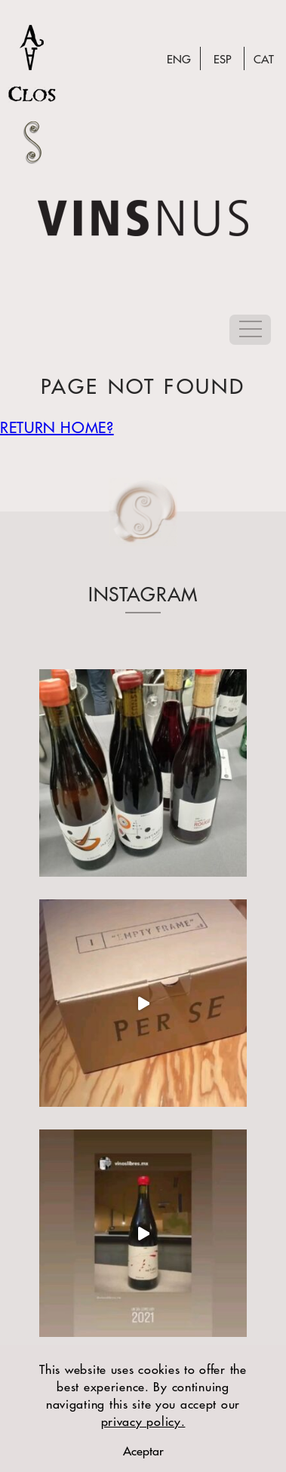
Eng (179, 58)
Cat (264, 58)
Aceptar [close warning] (143, 1450)
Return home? (57, 426)
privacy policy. (143, 1421)
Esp (222, 58)
